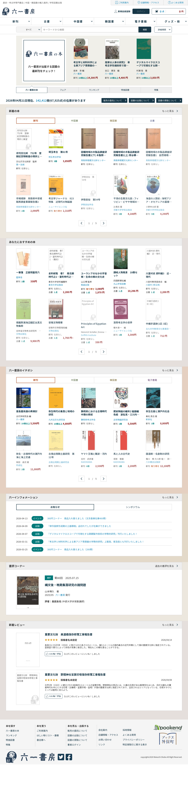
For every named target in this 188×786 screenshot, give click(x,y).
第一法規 (20, 164)
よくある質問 (177, 2)
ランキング (11, 735)
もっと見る (168, 111)
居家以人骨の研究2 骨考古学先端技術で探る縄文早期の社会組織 (117, 65)
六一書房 (77, 73)
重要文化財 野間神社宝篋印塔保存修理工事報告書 (75, 674)
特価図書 (10, 739)
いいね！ (53, 653)
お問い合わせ (105, 739)
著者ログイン (74, 744)
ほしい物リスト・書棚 (48, 735)
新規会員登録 (124, 11)
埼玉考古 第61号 (59, 152)
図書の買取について (167, 100)
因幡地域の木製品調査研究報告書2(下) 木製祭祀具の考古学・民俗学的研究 (94, 156)
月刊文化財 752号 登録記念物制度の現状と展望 (29, 156)
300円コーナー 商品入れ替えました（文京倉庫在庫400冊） (77, 518)
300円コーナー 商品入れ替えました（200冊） (70, 549)
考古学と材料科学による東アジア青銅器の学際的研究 (85, 65)
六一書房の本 (12, 730)
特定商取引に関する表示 (135, 744)
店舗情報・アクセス (150, 2)
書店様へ (41, 739)
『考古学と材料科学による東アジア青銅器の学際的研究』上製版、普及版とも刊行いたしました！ (95, 541)
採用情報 (127, 729)
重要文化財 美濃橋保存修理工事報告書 (68, 634)
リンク (101, 744)
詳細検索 (162, 29)
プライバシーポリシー (134, 739)
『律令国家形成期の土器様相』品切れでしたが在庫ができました (79, 526)
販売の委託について (112, 100)
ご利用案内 (123, 2)
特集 (8, 744)
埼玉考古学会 (55, 156)
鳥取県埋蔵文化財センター (93, 160)
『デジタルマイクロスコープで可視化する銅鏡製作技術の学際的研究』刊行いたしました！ (92, 533)
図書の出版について (140, 100)
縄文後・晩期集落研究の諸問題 (65, 585)
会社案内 (102, 729)
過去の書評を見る (164, 566)
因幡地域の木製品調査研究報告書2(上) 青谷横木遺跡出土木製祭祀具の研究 (126, 156)
